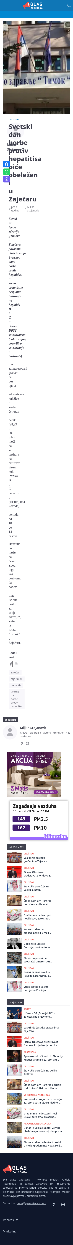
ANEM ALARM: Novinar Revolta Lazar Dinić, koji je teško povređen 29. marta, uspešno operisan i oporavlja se (38, 974)
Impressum (10, 1220)
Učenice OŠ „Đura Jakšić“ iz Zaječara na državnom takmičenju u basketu (39, 1015)
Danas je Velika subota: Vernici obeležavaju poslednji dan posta (43, 1129)
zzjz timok (16, 679)
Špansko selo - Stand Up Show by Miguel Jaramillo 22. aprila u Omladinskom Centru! (43, 1057)
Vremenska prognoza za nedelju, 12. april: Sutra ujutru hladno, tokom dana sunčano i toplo (43, 1100)
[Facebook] (22, 744)
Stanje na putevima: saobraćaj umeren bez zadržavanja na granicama (37, 959)
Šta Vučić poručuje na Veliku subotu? (36, 888)
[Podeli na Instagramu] (16, 664)
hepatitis (16, 685)
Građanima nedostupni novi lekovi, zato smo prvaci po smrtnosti (37, 916)
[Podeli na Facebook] (11, 664)
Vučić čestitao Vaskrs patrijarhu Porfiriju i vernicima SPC (36, 988)
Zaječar (15, 672)
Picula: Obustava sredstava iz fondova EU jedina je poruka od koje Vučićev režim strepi (38, 873)
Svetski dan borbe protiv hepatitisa (16, 699)
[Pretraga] (69, 5)
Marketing (10, 1231)
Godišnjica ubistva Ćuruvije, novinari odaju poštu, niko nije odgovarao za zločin (38, 945)
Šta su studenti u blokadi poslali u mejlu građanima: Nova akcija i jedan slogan (38, 931)
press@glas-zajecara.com (31, 1203)
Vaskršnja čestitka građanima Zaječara (35, 859)
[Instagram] (27, 744)
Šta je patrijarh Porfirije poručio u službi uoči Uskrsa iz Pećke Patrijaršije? (37, 902)
